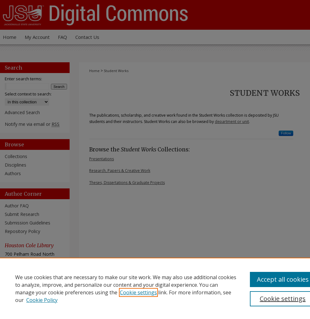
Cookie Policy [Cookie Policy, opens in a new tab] (42, 300)
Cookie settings (138, 292)
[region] (155, 288)
